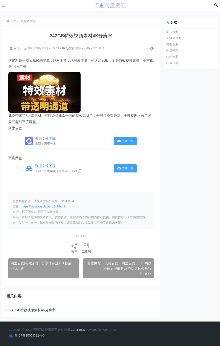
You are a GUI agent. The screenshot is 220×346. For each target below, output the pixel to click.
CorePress (78, 329)
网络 (15, 48)
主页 (11, 21)
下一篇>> (144, 274)
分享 (73, 248)
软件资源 (171, 56)
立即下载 (124, 141)
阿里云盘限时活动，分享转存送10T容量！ (43, 263)
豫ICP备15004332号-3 (30, 335)
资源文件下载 (45, 138)
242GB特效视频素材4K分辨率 (33, 310)
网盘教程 (171, 50)
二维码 (85, 248)
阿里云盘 (171, 63)
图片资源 (171, 32)
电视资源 (171, 44)
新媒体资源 (28, 21)
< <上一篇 (17, 268)
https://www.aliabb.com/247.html (43, 206)
